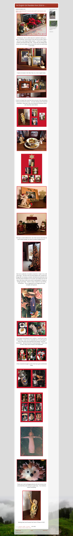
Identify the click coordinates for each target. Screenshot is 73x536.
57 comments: (28, 526)
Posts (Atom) (21, 532)
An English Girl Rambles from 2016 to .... (31, 5)
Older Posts (45, 530)
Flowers (30, 527)
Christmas (23, 527)
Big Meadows (20, 527)
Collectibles (27, 527)
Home (32, 530)
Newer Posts (18, 530)
